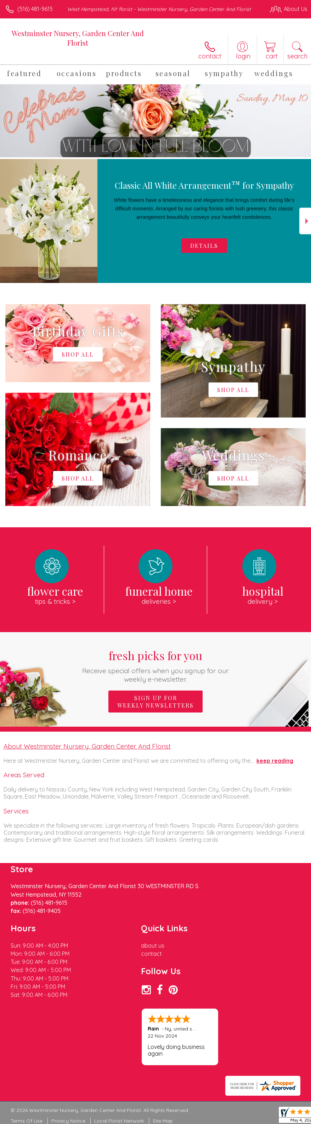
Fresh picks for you (155, 665)
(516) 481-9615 (35, 8)
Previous (6, 221)
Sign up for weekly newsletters (155, 701)
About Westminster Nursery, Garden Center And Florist (87, 746)
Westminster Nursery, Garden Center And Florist (78, 37)
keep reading (274, 760)
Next (305, 221)
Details (204, 245)
